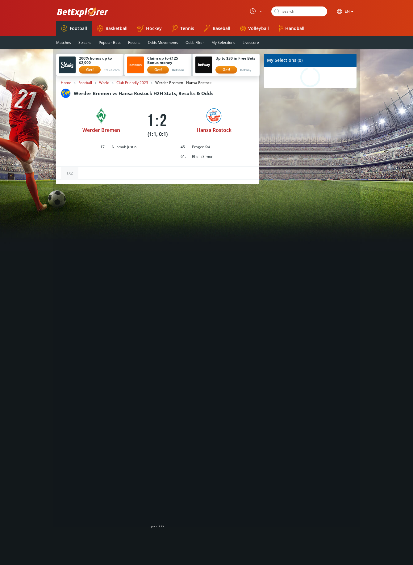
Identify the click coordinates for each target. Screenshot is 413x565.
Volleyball (254, 28)
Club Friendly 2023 (132, 83)
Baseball (217, 28)
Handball (291, 28)
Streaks (84, 42)
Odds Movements (163, 42)
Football (74, 28)
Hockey (149, 28)
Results (134, 42)
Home (66, 83)
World (104, 83)
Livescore (251, 42)
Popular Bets (110, 42)
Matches (63, 42)
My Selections (223, 42)
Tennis (183, 28)
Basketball (112, 28)
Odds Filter (195, 42)
